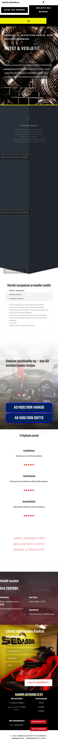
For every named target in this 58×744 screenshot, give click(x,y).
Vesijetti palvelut (16, 298)
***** (29, 466)
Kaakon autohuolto (17, 290)
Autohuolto (38, 722)
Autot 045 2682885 (14, 10)
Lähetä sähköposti (38, 686)
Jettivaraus (39, 729)
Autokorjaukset (15, 294)
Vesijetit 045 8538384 (43, 10)
